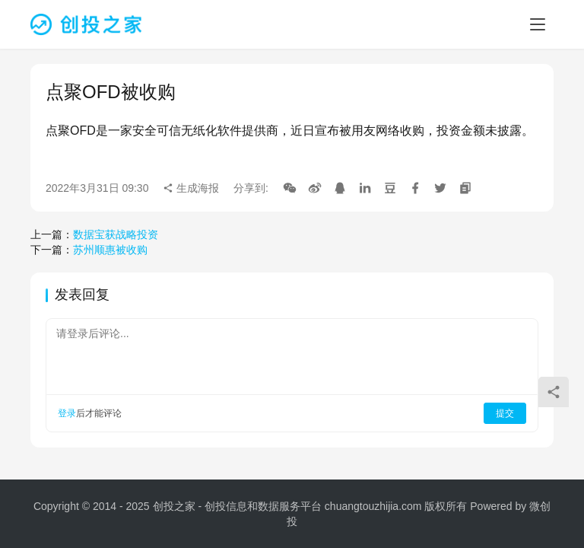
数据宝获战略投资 (115, 234)
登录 (67, 413)
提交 (505, 413)
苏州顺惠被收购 (110, 250)
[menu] (538, 24)
